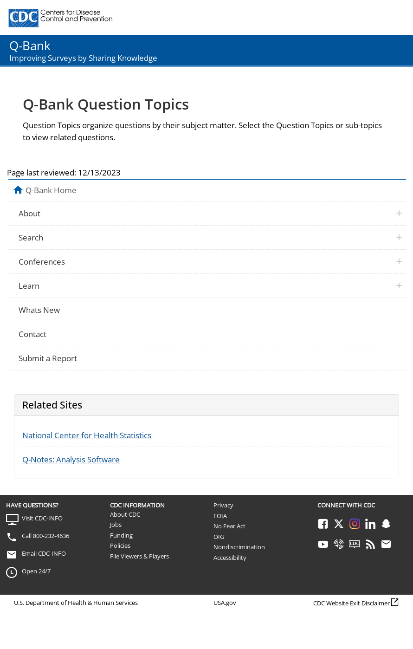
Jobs (116, 524)
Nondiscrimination (239, 547)
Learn (29, 285)
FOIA (220, 516)
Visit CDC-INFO (42, 518)
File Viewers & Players (139, 556)
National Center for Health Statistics (86, 435)
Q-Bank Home (51, 189)
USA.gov (224, 602)
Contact (32, 334)
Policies (120, 545)
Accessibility (229, 557)
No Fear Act (229, 526)
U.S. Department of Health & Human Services (76, 602)
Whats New (39, 310)
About (29, 213)
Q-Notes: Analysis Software (71, 459)
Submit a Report (48, 358)
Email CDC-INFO (44, 553)
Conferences (42, 261)
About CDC (125, 514)
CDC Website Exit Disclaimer (351, 603)
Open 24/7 (36, 571)
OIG (218, 536)
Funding (121, 535)
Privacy (223, 505)
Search (31, 237)
